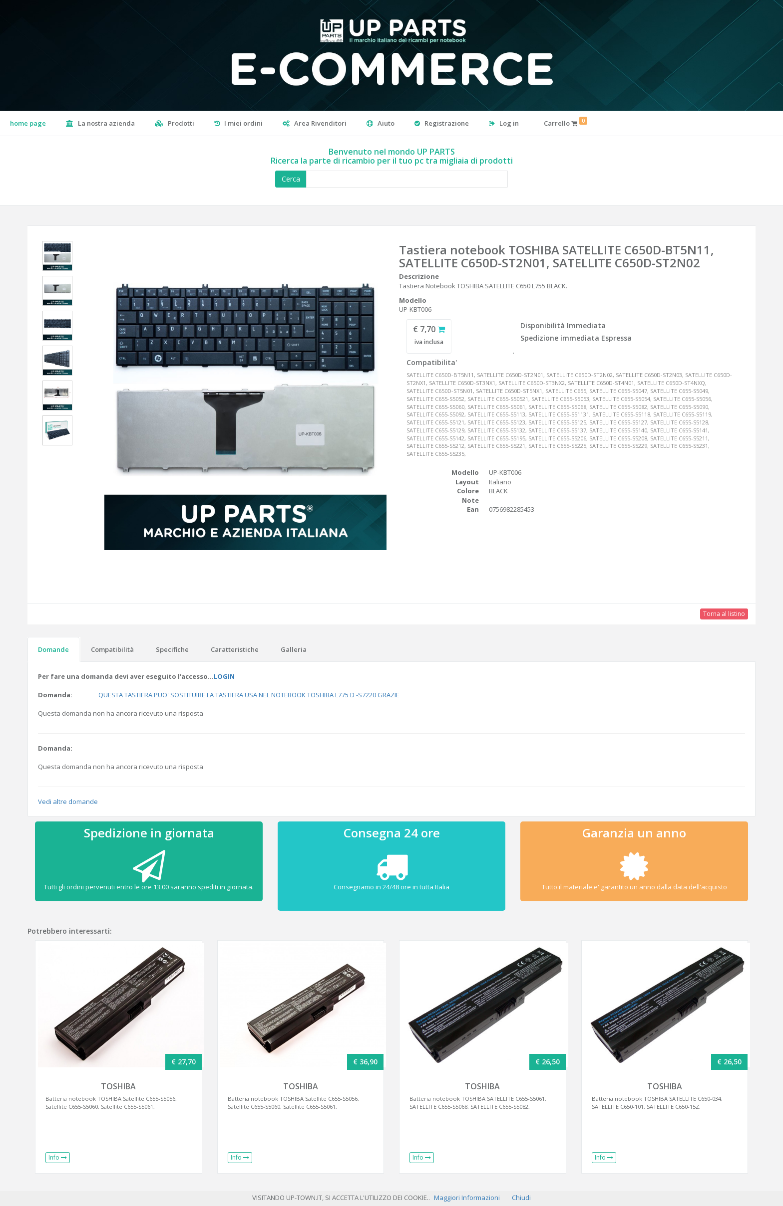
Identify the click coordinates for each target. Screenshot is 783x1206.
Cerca (291, 179)
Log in (504, 123)
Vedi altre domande (68, 801)
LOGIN (224, 676)
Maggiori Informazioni (467, 1197)
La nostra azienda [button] (100, 123)
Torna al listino (724, 613)
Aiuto (380, 123)
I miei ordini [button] (238, 123)
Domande (53, 649)
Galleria (294, 649)
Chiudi (521, 1197)
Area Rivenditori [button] (315, 123)
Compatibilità (112, 649)
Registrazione (441, 123)
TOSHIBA (118, 1086)
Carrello (565, 122)
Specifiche (172, 649)
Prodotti (174, 123)
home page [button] (28, 123)
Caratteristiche (235, 649)
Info (57, 1157)
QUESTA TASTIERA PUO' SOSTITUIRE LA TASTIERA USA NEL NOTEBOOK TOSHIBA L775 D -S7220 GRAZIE (248, 694)
